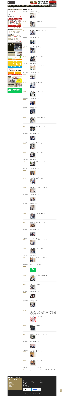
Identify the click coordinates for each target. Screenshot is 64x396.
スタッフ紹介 (41, 5)
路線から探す (24, 383)
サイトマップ (36, 393)
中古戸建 (18, 5)
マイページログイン (17, 27)
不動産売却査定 (53, 5)
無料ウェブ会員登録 (15, 25)
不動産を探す (11, 11)
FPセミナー (10, 14)
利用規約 (26, 393)
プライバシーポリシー (31, 393)
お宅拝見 (36, 5)
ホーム (8, 7)
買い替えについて (41, 380)
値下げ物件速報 (25, 385)
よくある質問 (33, 382)
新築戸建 (13, 5)
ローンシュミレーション (34, 380)
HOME (9, 5)
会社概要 (32, 5)
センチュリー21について (12, 384)
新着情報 (24, 384)
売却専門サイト (41, 382)
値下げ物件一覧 (18, 41)
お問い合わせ (47, 5)
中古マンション (23, 5)
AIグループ (10, 385)
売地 (28, 5)
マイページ (48, 381)
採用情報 (10, 386)
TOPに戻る (61, 391)
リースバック (41, 381)
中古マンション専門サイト (26, 386)
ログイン (48, 380)
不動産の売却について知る (13, 16)
